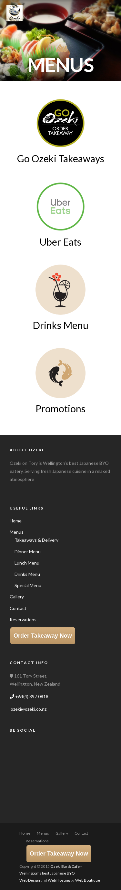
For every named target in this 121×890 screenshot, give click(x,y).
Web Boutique (87, 880)
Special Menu (28, 585)
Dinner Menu (28, 551)
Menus (17, 532)
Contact (18, 608)
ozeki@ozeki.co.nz (28, 709)
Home (16, 520)
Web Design (29, 880)
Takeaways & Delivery (36, 540)
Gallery (17, 596)
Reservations (23, 619)
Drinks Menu (27, 574)
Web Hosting (59, 880)
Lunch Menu (27, 563)
